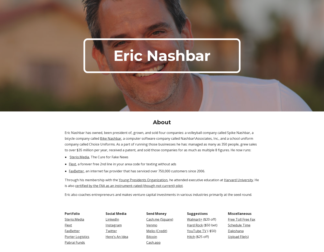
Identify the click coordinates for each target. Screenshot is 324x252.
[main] (162, 55)
